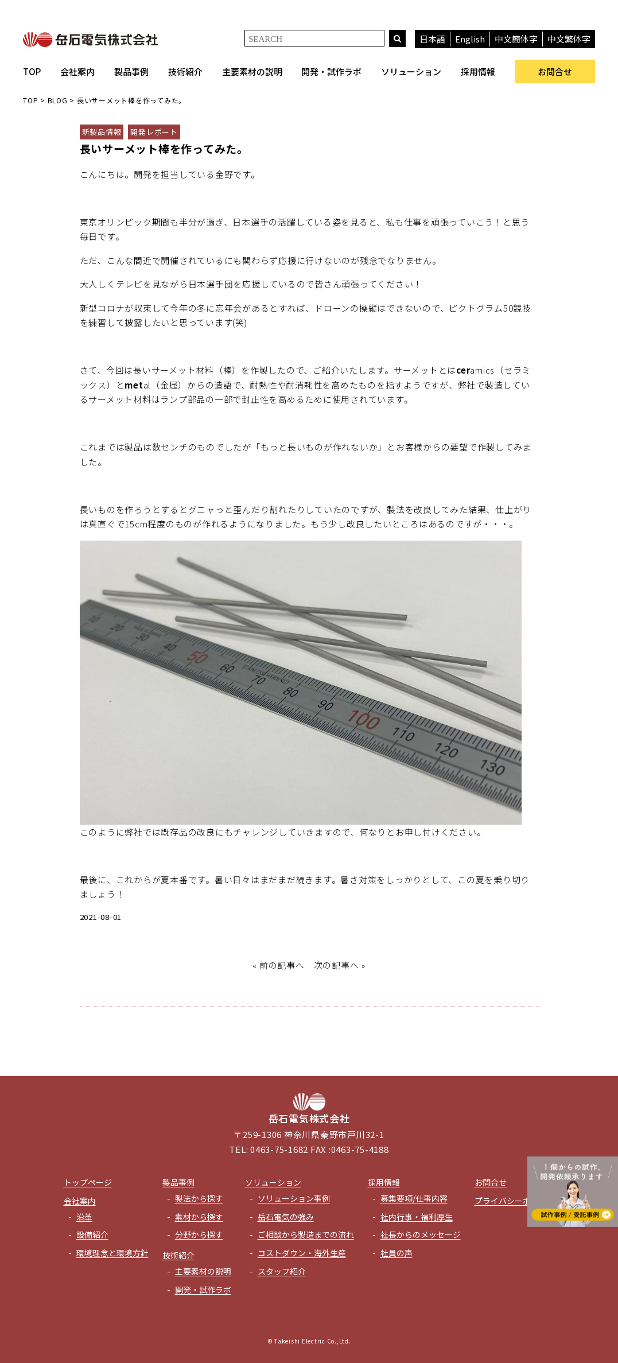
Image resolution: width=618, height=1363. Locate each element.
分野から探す (199, 1234)
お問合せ (555, 71)
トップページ (88, 1182)
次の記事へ (336, 965)
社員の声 (396, 1253)
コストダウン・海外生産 (302, 1253)
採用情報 (478, 71)
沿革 (84, 1216)
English (470, 39)
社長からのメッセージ (420, 1234)
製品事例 (131, 71)
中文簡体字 (516, 39)
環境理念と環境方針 (112, 1253)
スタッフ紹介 (282, 1271)
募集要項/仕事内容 (414, 1198)
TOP (32, 71)
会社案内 (77, 71)
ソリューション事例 (294, 1198)
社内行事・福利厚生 (416, 1216)
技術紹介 (185, 71)
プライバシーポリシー (515, 1200)
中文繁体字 (568, 39)
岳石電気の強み (286, 1216)
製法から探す (199, 1198)
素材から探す (199, 1216)
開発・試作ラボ (331, 71)
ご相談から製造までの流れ (306, 1234)
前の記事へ (282, 965)
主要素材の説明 (252, 71)
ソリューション (411, 71)
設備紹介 (92, 1234)
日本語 (432, 39)
